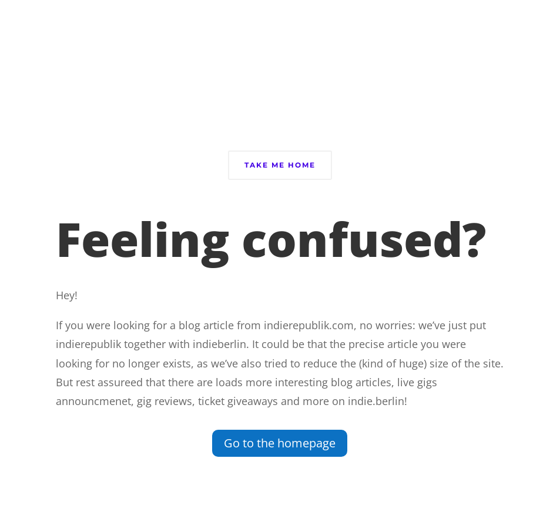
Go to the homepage (280, 443)
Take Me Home (280, 164)
